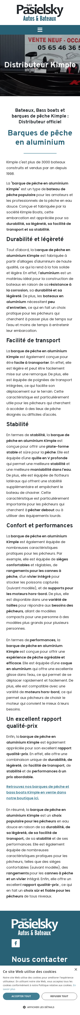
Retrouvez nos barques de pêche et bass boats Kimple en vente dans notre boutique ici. (37, 792)
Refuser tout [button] (59, 996)
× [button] (75, 969)
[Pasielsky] (40, 12)
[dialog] (40, 990)
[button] (40, 30)
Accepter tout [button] (21, 996)
